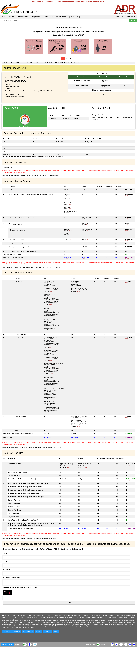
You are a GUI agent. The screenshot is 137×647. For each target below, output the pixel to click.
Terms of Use (47, 631)
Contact (38, 631)
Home (3, 17)
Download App (90, 644)
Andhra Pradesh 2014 (16, 62)
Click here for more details (101, 90)
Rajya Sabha (36, 17)
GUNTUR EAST (39, 62)
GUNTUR (29, 62)
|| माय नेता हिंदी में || (74, 17)
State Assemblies (23, 17)
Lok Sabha (11, 17)
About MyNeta (130, 17)
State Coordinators (28, 631)
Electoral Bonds (61, 17)
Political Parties (48, 17)
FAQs (55, 631)
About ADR (119, 17)
